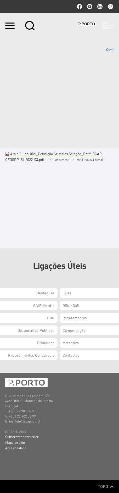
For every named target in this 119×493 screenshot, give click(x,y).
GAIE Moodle (44, 305)
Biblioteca (45, 342)
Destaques (46, 292)
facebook (79, 6)
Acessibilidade (15, 448)
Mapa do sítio (15, 442)
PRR (50, 317)
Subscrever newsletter (21, 436)
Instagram (110, 6)
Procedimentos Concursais (31, 355)
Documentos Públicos (36, 330)
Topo (106, 486)
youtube (89, 6)
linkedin (100, 6)
